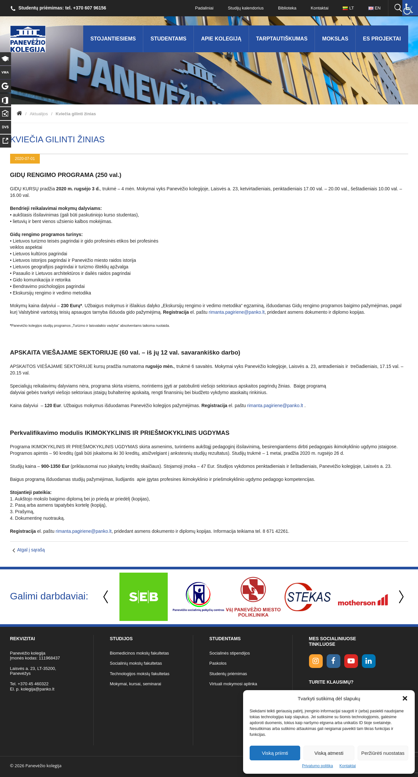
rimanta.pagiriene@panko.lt (237, 312)
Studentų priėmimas (228, 673)
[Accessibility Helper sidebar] (410, 8)
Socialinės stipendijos (229, 653)
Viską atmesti (329, 753)
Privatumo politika (317, 766)
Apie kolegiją (221, 38)
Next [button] (400, 597)
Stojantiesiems (113, 38)
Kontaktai (347, 766)
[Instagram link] (316, 661)
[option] (143, 597)
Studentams (168, 38)
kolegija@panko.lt (37, 689)
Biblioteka (287, 8)
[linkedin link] (369, 661)
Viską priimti (275, 753)
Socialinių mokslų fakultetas (136, 663)
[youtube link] (351, 661)
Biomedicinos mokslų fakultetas (139, 653)
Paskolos (218, 663)
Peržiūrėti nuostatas (383, 753)
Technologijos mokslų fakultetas (140, 673)
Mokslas (335, 38)
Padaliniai (204, 8)
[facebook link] (333, 661)
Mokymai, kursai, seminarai (136, 683)
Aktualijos (39, 113)
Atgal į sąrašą (31, 549)
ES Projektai (382, 38)
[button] (405, 698)
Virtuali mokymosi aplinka (233, 683)
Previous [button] (106, 597)
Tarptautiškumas (282, 38)
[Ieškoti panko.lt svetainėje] (398, 8)
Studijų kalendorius (246, 8)
